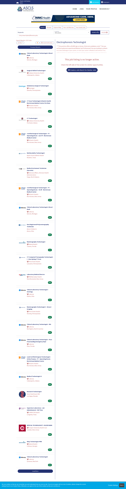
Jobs (82, 9)
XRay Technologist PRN (34, 441)
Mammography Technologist (36, 242)
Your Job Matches (68, 27)
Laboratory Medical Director (36, 274)
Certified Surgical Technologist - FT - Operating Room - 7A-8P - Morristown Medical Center (38, 190)
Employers (105, 2)
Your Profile (91, 9)
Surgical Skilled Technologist (36, 70)
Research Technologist (34, 391)
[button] (104, 32)
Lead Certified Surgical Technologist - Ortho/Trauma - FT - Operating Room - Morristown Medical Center (39, 359)
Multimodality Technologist (36, 153)
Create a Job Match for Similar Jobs (82, 70)
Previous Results (35, 47)
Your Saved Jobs (80, 27)
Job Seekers (94, 2)
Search (43, 27)
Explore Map (57, 27)
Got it (121, 485)
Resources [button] (104, 9)
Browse (49, 27)
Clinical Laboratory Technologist (37, 457)
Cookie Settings (113, 485)
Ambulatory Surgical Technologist (38, 86)
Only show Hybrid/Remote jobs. (28, 35)
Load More (35, 471)
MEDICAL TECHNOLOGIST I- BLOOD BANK (39, 425)
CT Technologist (32, 118)
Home (75, 9)
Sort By (20, 43)
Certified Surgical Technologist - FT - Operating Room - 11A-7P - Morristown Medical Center (39, 136)
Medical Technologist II (34, 376)
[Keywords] (35, 32)
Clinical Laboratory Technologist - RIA (39, 324)
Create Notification (46, 43)
